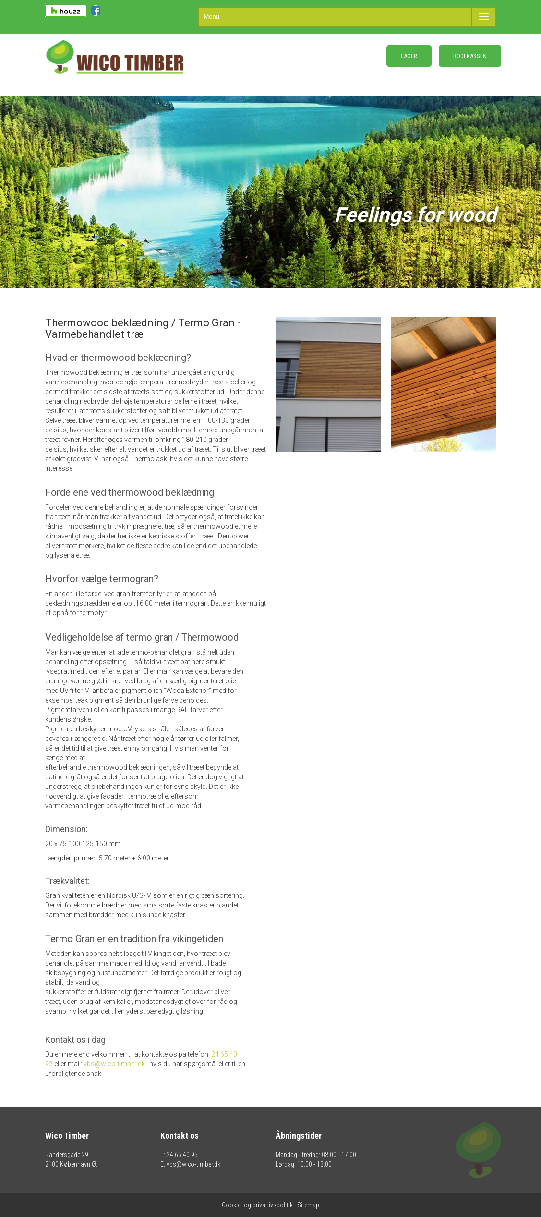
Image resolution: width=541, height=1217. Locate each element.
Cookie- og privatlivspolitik (257, 1205)
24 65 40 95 (182, 1154)
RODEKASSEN (470, 56)
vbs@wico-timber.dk (114, 1064)
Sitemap (308, 1205)
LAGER (409, 56)
